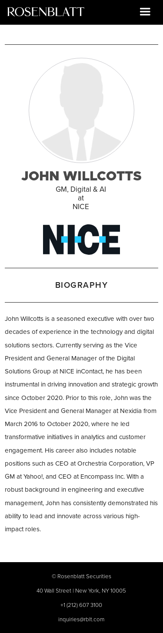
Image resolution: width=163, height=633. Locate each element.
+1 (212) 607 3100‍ (81, 605)
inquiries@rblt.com (81, 619)
